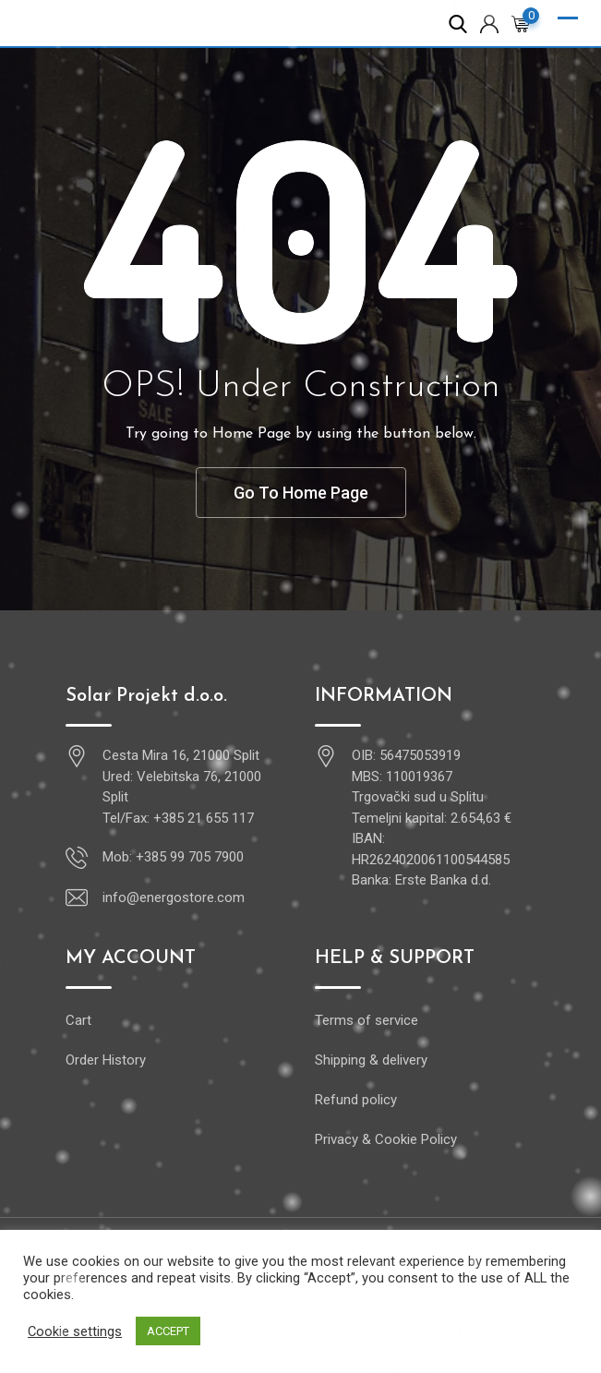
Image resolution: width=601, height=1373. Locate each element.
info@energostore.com (173, 897)
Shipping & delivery (371, 1060)
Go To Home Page (301, 492)
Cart (78, 1020)
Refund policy (356, 1099)
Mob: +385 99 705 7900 (173, 857)
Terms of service (366, 1020)
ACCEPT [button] (168, 1331)
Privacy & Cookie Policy (386, 1139)
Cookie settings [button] (75, 1331)
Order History (106, 1060)
